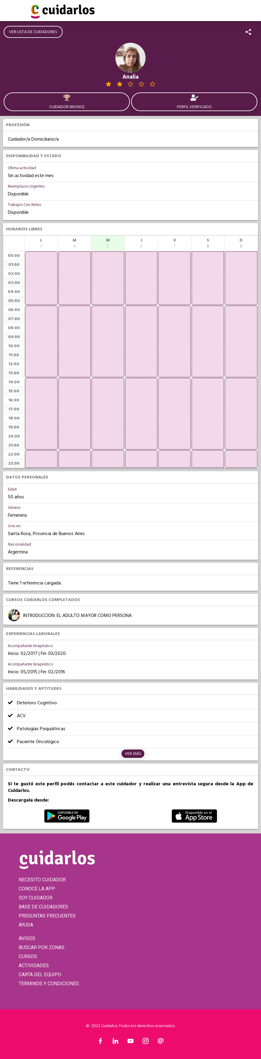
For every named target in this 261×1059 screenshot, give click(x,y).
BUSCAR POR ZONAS (41, 947)
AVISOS (27, 938)
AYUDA (26, 925)
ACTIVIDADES (34, 965)
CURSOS (28, 956)
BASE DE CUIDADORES (43, 907)
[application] (41, 278)
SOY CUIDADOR (35, 898)
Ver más (133, 754)
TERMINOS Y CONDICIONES (49, 983)
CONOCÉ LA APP (37, 889)
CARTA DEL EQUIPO (40, 974)
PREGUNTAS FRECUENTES (47, 916)
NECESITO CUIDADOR (42, 880)
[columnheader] (41, 243)
